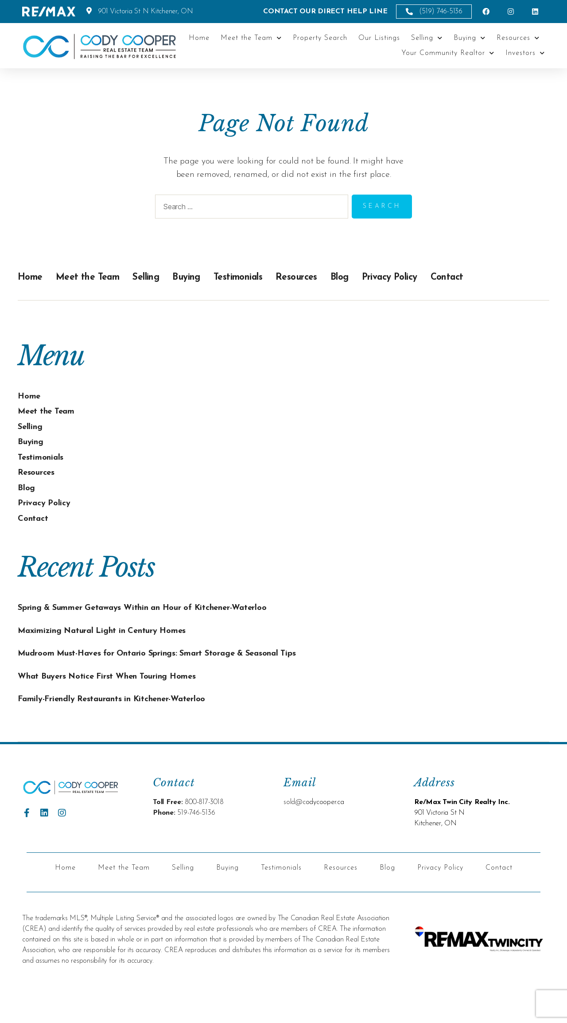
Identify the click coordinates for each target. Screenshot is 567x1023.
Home (199, 38)
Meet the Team (251, 38)
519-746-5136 (196, 840)
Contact (504, 277)
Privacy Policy (438, 277)
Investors (525, 53)
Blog (381, 277)
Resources (518, 38)
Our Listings (379, 38)
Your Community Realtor (447, 53)
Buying (469, 38)
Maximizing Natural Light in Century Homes (117, 644)
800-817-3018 (204, 830)
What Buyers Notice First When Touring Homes (122, 704)
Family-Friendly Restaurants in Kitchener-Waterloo (129, 726)
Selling (427, 38)
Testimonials (267, 277)
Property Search (320, 38)
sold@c (295, 830)
